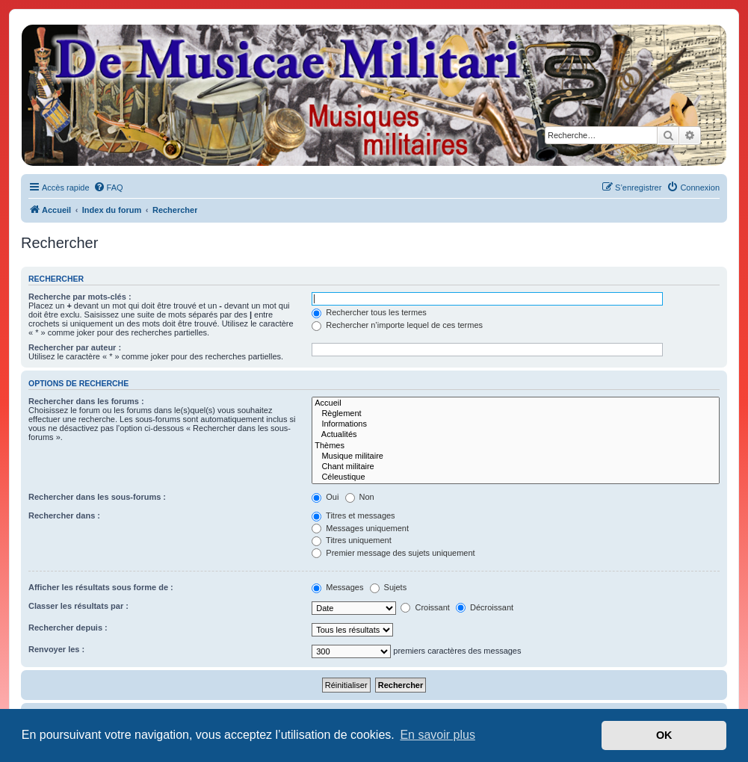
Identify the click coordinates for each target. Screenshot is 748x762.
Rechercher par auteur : (74, 347)
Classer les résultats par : (78, 605)
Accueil (515, 403)
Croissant (425, 607)
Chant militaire (515, 467)
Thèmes (515, 446)
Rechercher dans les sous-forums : (97, 496)
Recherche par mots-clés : (80, 296)
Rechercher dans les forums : (86, 401)
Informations (515, 424)
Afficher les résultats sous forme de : (100, 587)
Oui (325, 496)
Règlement (515, 414)
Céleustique (515, 477)
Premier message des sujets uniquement (393, 552)
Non (359, 496)
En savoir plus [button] (437, 734)
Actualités (515, 435)
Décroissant (484, 607)
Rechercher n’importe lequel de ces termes (397, 324)
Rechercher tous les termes (369, 312)
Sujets (388, 587)
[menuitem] (108, 187)
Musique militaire (515, 456)
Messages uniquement (360, 528)
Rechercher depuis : (68, 627)
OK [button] (664, 735)
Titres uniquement (352, 540)
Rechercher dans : (64, 515)
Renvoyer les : (56, 649)
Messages (337, 587)
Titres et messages (353, 515)
